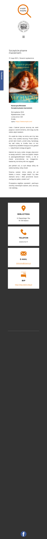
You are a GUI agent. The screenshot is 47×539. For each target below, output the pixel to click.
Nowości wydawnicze (27, 58)
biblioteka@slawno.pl (23, 263)
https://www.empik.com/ (24, 122)
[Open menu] (23, 36)
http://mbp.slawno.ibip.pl (23, 285)
